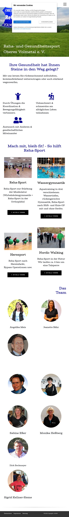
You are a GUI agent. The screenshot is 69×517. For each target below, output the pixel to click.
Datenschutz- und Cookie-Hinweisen (22, 28)
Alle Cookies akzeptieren (22, 22)
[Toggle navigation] (65, 4)
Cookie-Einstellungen (47, 22)
